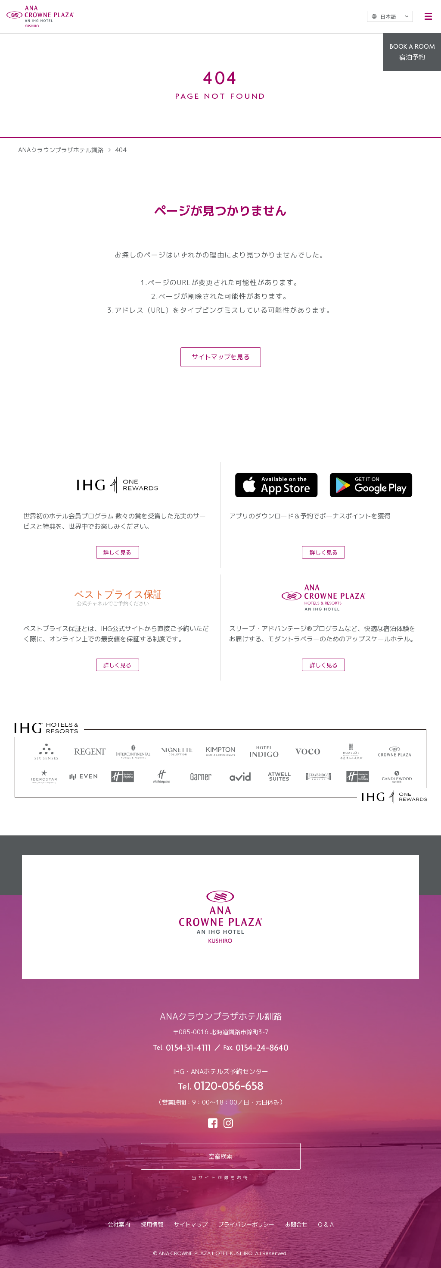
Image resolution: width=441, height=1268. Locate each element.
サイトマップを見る (221, 356)
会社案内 (119, 1224)
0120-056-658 (229, 1087)
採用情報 (152, 1224)
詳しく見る (117, 552)
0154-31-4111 (188, 1048)
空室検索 (220, 1156)
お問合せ (296, 1224)
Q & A (326, 1224)
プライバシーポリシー (246, 1224)
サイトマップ (191, 1224)
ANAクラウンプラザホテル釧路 (60, 150)
